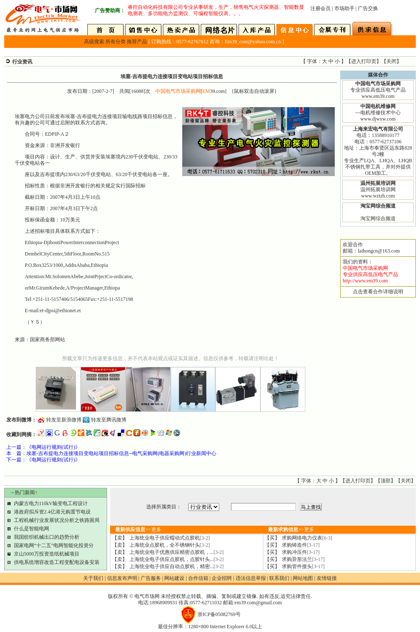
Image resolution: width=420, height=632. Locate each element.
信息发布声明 (122, 578)
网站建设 (174, 578)
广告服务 (151, 578)
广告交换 (368, 8)
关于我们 (93, 578)
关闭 (391, 61)
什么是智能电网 (31, 529)
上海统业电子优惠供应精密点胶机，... (176, 552)
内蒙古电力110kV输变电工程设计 (51, 503)
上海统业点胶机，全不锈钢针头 (169, 545)
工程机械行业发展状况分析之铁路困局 (57, 520)
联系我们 (279, 578)
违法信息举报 (251, 578)
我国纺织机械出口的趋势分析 (46, 537)
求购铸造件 (301, 545)
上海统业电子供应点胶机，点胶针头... (176, 559)
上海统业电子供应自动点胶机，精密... (176, 566)
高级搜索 (94, 42)
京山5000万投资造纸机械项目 (46, 554)
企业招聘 (222, 578)
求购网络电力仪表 (307, 538)
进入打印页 (363, 61)
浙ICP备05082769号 (219, 614)
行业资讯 (22, 62)
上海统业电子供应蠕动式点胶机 (169, 538)
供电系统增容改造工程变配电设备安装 (57, 562)
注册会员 (320, 8)
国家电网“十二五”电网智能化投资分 (54, 545)
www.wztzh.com (378, 196)
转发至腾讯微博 (108, 420)
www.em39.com (378, 96)
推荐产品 (137, 42)
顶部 (386, 481)
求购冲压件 (301, 552)
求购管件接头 (303, 566)
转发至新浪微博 (63, 420)
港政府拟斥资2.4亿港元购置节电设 (52, 512)
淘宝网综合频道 (378, 218)
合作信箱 (198, 578)
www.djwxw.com (378, 119)
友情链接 (327, 578)
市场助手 (344, 8)
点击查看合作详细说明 (378, 292)
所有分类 (115, 42)
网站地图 (303, 578)
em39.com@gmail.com (258, 603)
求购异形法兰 (303, 559)
